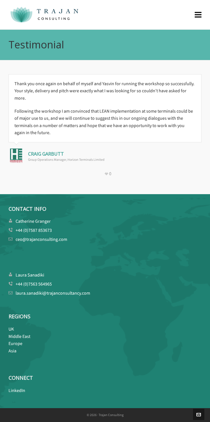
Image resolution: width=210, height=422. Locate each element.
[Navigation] (198, 15)
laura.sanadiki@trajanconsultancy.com (53, 293)
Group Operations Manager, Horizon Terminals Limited (66, 159)
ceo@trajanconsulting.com (41, 239)
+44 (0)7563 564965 (34, 284)
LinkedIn (17, 390)
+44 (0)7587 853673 (34, 230)
